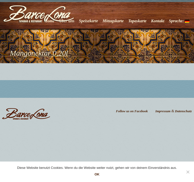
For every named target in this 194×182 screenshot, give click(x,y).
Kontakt (157, 21)
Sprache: (179, 21)
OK (97, 174)
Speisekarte (88, 21)
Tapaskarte (137, 21)
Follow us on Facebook (132, 111)
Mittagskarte (113, 21)
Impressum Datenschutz (173, 111)
